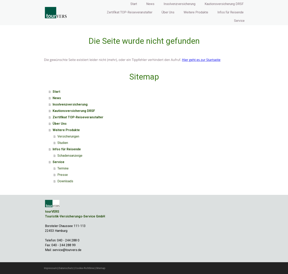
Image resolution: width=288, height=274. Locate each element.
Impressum (50, 268)
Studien (62, 143)
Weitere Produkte (196, 12)
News (150, 4)
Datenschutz (66, 268)
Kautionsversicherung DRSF (224, 4)
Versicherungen (68, 136)
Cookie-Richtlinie (84, 268)
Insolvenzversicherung (179, 4)
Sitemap (100, 268)
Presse (62, 175)
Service (239, 21)
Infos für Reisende (230, 12)
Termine (63, 168)
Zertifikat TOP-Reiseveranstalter (129, 12)
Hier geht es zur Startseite (201, 60)
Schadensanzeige (69, 155)
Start (133, 4)
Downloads (65, 181)
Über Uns (168, 12)
